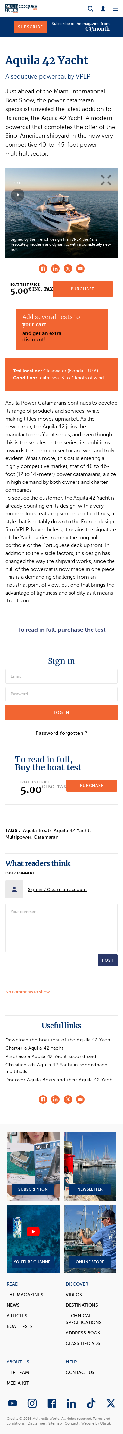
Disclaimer (37, 1423)
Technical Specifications (84, 1319)
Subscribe (30, 27)
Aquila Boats (37, 830)
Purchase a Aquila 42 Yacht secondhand (50, 1056)
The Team (18, 1372)
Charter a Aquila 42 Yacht (34, 1048)
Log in (61, 712)
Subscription (33, 1166)
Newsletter (90, 1166)
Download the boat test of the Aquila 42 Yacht (58, 1040)
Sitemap (55, 1423)
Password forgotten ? (62, 733)
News (13, 1305)
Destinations (82, 1305)
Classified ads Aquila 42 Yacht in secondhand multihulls (56, 1068)
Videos (74, 1294)
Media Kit (18, 1383)
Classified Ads (83, 1343)
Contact (71, 1423)
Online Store (90, 1239)
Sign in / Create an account (57, 889)
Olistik (105, 1423)
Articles (17, 1315)
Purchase (82, 289)
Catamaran (46, 837)
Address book (83, 1333)
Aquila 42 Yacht (72, 830)
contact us (80, 1372)
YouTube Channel (33, 1239)
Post (107, 960)
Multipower (18, 837)
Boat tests (20, 1326)
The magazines (25, 1294)
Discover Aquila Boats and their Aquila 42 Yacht (59, 1079)
